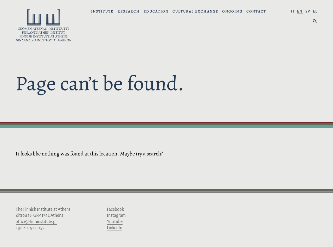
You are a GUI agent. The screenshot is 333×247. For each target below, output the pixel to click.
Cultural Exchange (195, 11)
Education (156, 11)
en (300, 11)
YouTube (115, 221)
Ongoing (232, 11)
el (315, 11)
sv (307, 11)
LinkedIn (114, 228)
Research (129, 11)
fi (292, 11)
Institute (102, 11)
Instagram (116, 215)
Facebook (115, 209)
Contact (256, 11)
